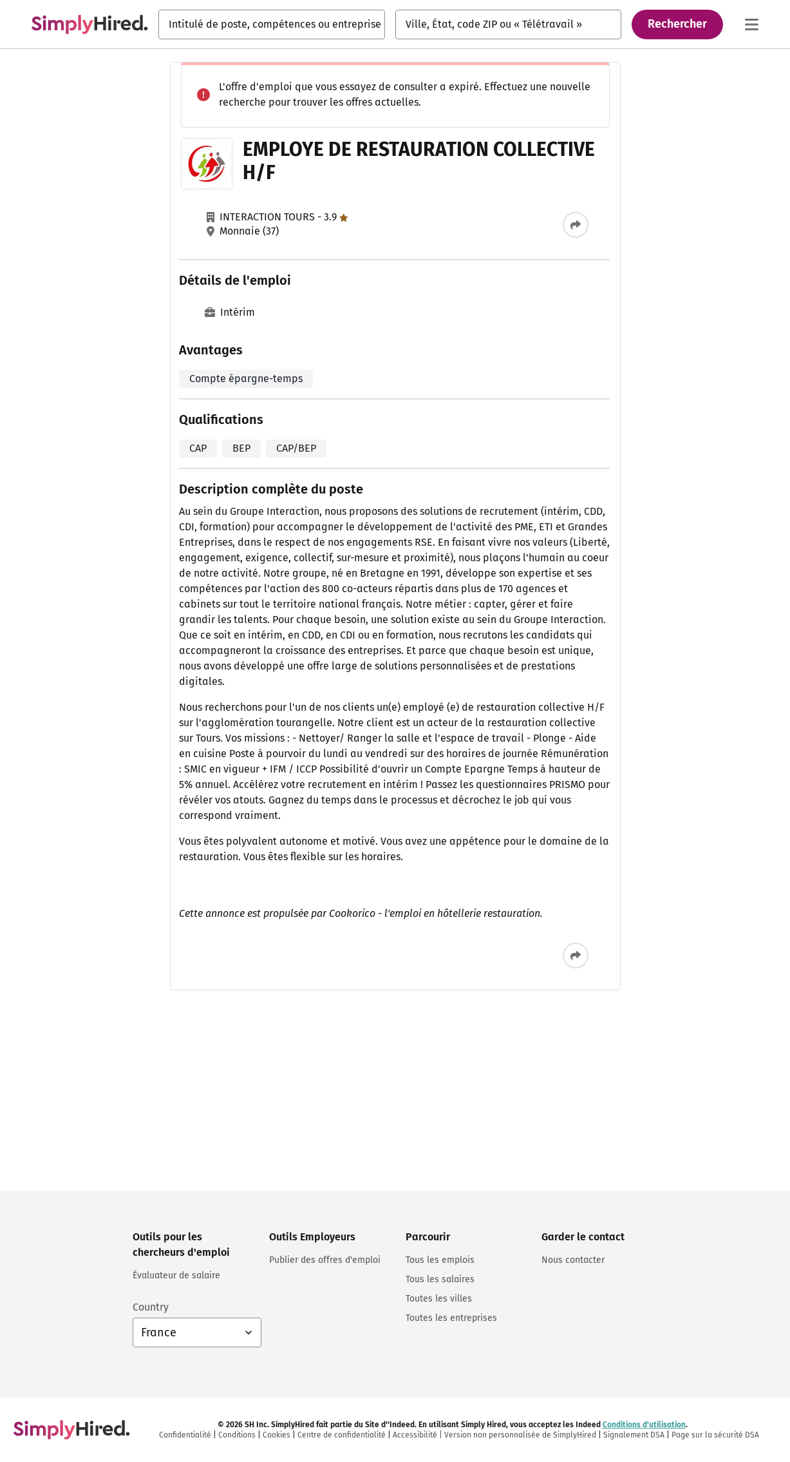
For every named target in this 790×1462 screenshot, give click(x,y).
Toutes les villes (439, 1298)
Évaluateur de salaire (176, 1275)
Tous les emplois (440, 1260)
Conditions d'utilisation (556, 1109)
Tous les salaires (440, 1279)
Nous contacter (573, 1260)
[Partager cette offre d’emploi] (449, 225)
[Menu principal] (751, 24)
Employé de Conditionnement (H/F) (599, 215)
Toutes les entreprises (451, 1318)
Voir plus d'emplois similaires (625, 897)
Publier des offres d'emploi (325, 1260)
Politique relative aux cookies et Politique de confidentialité (622, 1120)
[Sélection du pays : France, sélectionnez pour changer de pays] (197, 1332)
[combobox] (271, 24)
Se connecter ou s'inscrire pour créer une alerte (623, 1060)
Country (151, 1307)
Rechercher (677, 24)
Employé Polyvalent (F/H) (576, 836)
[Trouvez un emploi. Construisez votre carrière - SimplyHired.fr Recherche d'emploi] (89, 24)
